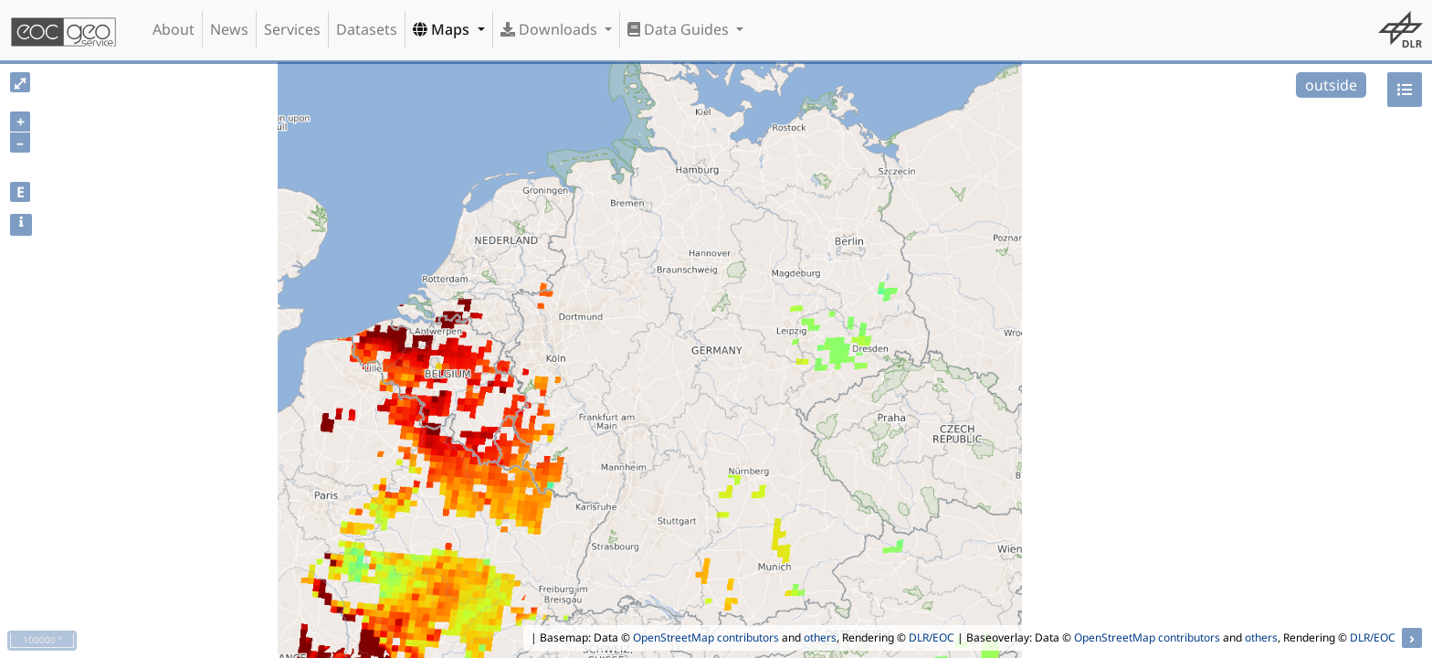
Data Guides (679, 29)
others (820, 637)
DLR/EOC (931, 637)
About (174, 29)
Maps (443, 29)
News (229, 29)
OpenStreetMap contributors (706, 637)
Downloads (550, 29)
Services (292, 29)
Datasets (366, 29)
